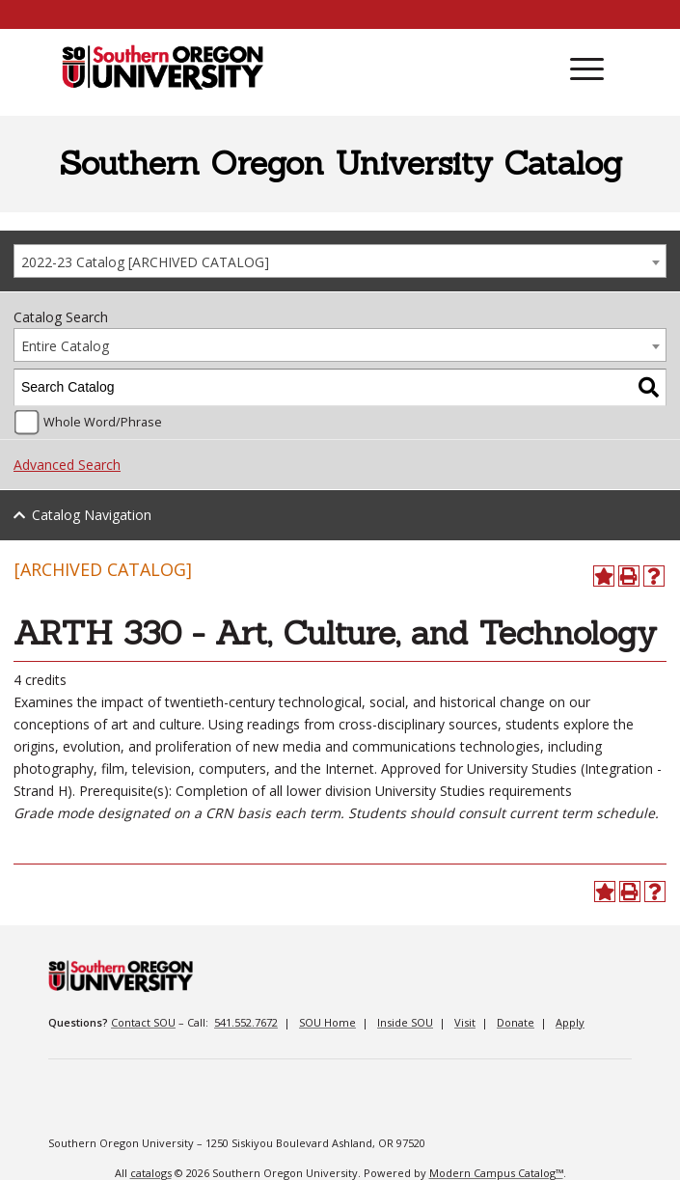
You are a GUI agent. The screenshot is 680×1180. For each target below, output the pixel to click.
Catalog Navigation (91, 515)
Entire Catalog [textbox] (65, 346)
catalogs (151, 1173)
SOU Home (327, 1022)
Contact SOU (143, 1022)
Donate (515, 1022)
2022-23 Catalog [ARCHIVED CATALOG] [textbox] (145, 262)
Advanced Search (67, 464)
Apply (570, 1022)
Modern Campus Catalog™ (496, 1173)
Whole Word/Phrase (102, 422)
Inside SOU (405, 1022)
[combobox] (340, 261)
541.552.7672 (246, 1022)
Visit (465, 1022)
